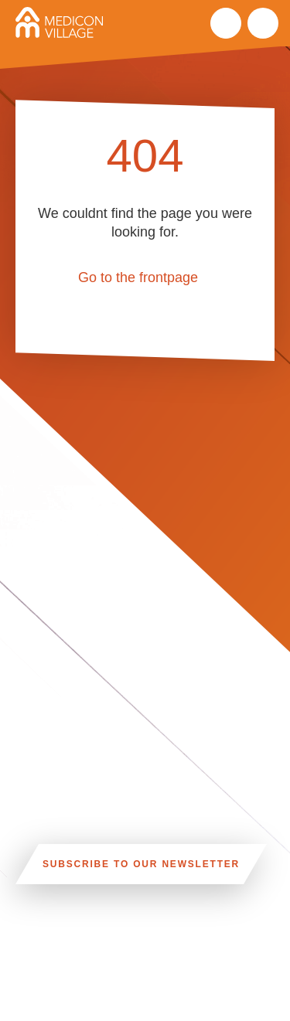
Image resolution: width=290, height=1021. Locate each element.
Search (225, 23)
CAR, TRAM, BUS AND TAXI (175, 952)
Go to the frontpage (138, 277)
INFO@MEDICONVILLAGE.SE (101, 1004)
